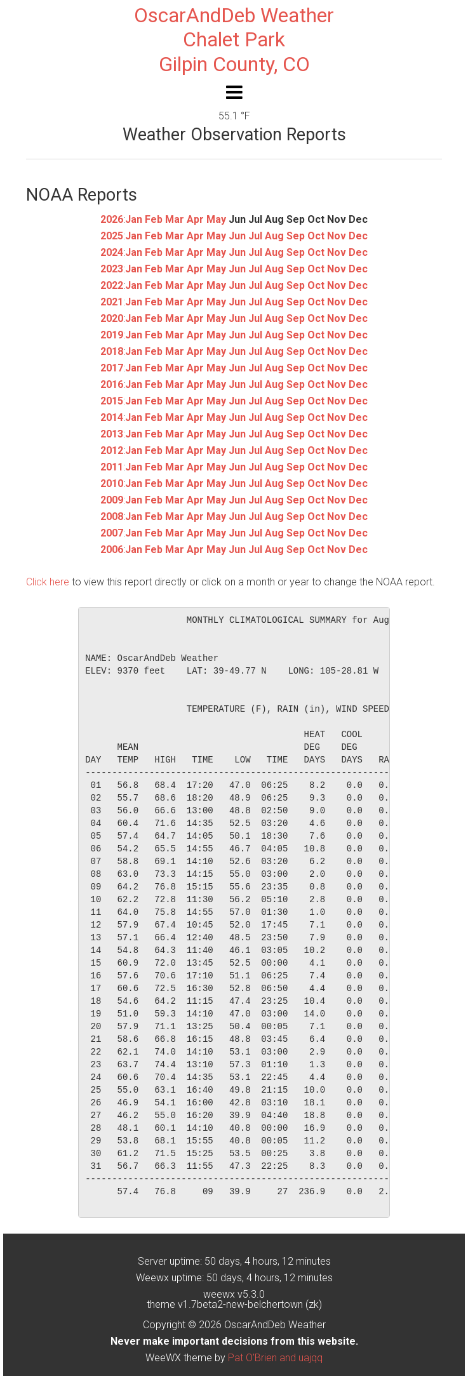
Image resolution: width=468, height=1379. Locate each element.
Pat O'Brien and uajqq (275, 1358)
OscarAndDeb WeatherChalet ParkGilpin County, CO (234, 39)
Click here (47, 582)
